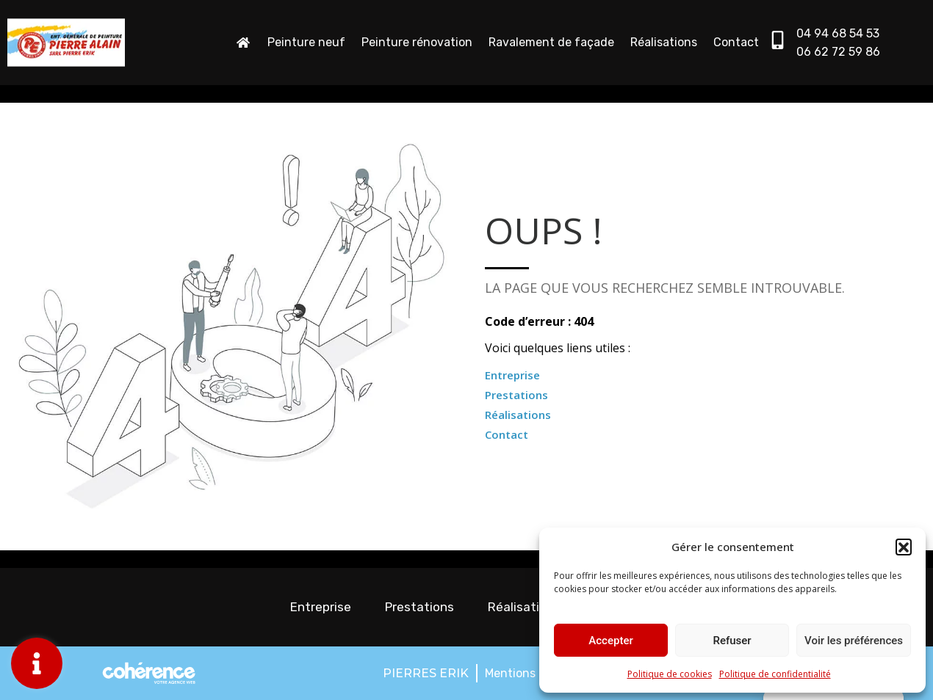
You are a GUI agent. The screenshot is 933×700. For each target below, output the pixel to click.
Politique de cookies (669, 674)
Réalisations (663, 42)
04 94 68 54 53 (837, 33)
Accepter (610, 640)
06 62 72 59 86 (838, 52)
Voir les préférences (853, 640)
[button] (903, 546)
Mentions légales (531, 673)
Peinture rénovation (416, 42)
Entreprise (512, 375)
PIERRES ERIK (426, 673)
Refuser (732, 640)
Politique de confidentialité (775, 674)
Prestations (516, 394)
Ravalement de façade (551, 42)
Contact (736, 42)
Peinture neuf (306, 42)
